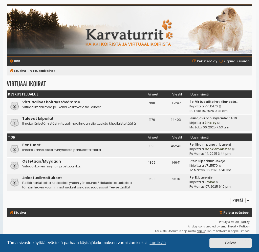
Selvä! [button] (230, 243)
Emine (210, 182)
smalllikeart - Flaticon (235, 226)
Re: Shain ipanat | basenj (210, 144)
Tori (12, 137)
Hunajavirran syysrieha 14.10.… (214, 118)
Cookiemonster (218, 149)
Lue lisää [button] (157, 243)
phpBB (201, 231)
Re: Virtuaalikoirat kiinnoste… (213, 102)
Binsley (210, 123)
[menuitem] (234, 212)
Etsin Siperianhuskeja (207, 161)
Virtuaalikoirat (26, 84)
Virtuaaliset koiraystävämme (51, 102)
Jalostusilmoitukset (42, 177)
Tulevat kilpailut (38, 118)
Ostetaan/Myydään (41, 161)
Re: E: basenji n (201, 177)
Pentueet (31, 144)
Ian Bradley (242, 222)
